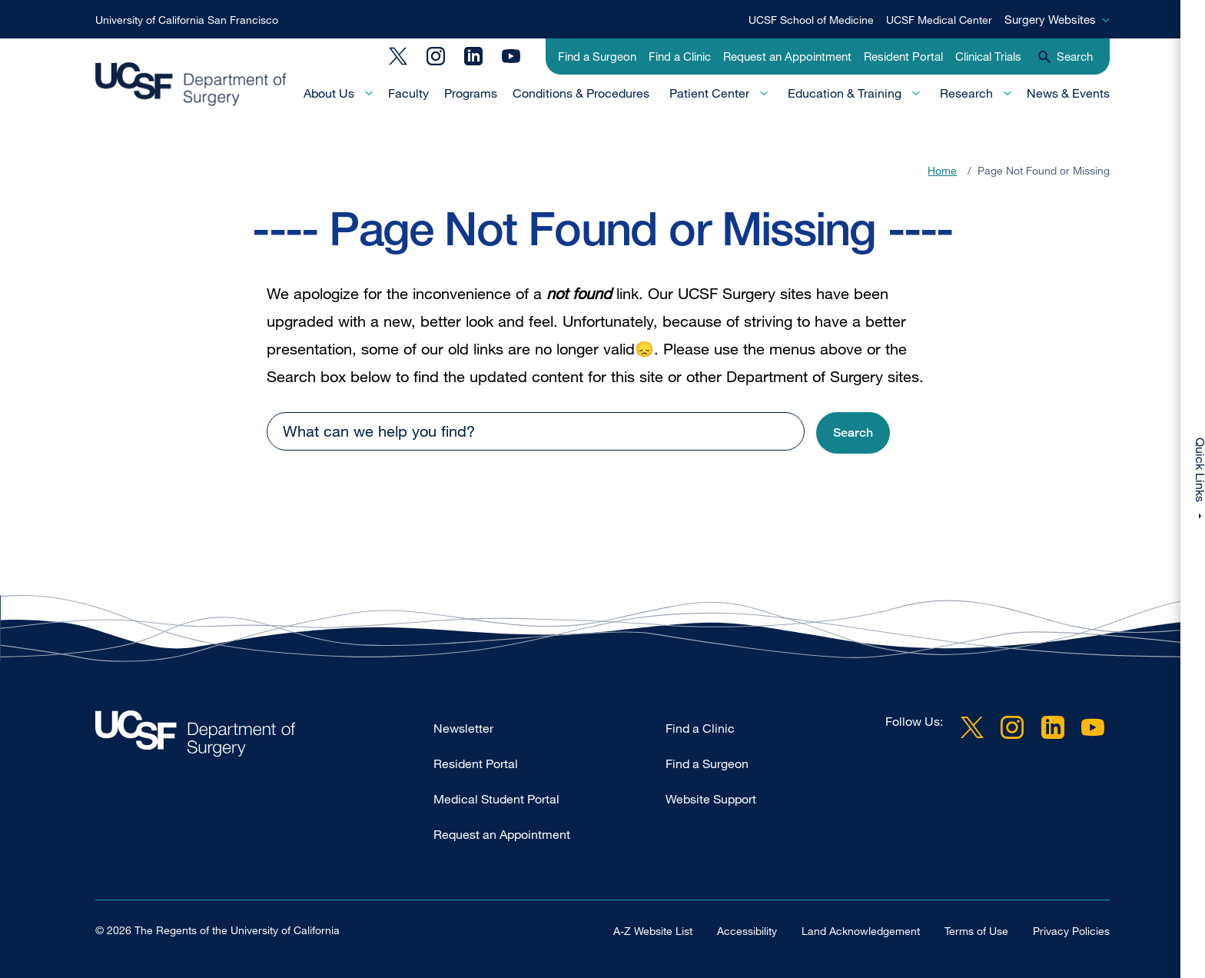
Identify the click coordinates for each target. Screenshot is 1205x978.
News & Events (1068, 93)
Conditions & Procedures (581, 93)
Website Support (711, 799)
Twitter (398, 56)
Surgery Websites (1050, 19)
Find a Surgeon (597, 56)
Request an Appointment (787, 56)
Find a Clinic (680, 56)
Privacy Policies (1071, 929)
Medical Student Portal (496, 799)
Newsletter (463, 728)
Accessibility (747, 929)
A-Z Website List (652, 929)
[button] (853, 433)
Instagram (436, 56)
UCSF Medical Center (939, 19)
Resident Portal (903, 56)
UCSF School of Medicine (811, 19)
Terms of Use (976, 929)
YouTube (511, 56)
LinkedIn (473, 56)
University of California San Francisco (186, 19)
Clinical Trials (988, 56)
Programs (470, 93)
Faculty (408, 93)
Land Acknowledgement (861, 929)
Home (942, 170)
